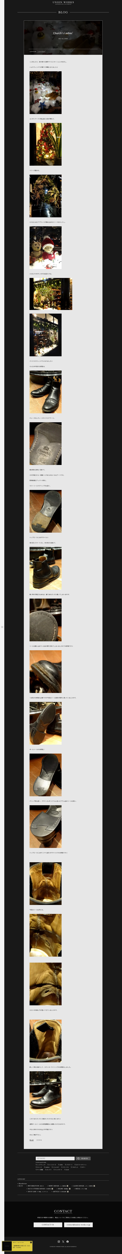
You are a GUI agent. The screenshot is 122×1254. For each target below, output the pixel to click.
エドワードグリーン (81, 1164)
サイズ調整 (40, 1169)
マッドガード (58, 1169)
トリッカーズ (52, 1164)
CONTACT (63, 1211)
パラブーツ (69, 1164)
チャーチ (39, 1167)
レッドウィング (41, 1164)
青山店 (32, 1140)
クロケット (75, 1167)
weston (48, 1167)
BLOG (63, 12)
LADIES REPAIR (41, 51)
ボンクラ (49, 1169)
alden (61, 1164)
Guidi (67, 1169)
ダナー (83, 1167)
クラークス (66, 1167)
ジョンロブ (56, 1167)
